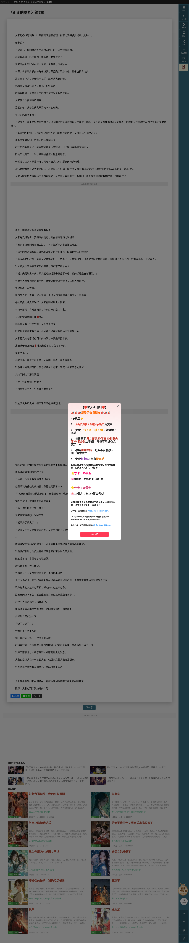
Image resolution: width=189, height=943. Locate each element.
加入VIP (94, 534)
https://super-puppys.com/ (98, 511)
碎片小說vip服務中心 (102, 525)
